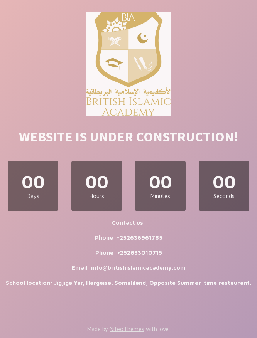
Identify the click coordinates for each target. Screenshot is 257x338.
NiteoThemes (127, 329)
